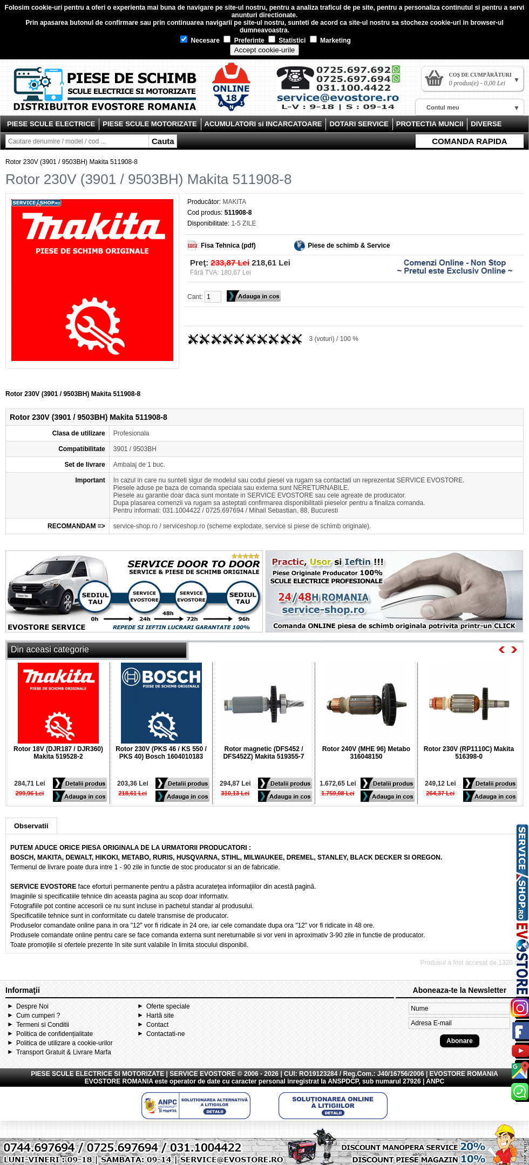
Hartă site (160, 1015)
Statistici (287, 40)
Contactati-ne (165, 1034)
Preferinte (243, 40)
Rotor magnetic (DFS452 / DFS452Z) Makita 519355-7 (263, 752)
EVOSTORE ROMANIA (119, 1081)
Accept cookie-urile (264, 50)
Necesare (200, 40)
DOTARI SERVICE (358, 124)
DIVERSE (486, 124)
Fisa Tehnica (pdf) (228, 245)
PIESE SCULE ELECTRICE (51, 124)
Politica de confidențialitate (54, 1034)
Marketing (330, 40)
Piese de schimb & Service (349, 245)
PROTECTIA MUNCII (429, 124)
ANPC (435, 1081)
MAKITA (234, 202)
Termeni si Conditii (42, 1024)
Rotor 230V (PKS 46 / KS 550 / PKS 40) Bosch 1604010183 (161, 752)
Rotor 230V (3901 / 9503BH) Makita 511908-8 (71, 162)
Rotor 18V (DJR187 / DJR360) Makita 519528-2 (58, 752)
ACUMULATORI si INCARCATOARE (263, 124)
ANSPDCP (343, 1081)
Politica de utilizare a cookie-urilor (64, 1043)
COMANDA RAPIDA (469, 141)
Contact (157, 1024)
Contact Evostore (343, 92)
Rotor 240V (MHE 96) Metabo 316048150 (366, 752)
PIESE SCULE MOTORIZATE (149, 124)
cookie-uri (46, 7)
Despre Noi (32, 1006)
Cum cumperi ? (38, 1015)
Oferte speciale (168, 1006)
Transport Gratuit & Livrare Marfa (63, 1052)
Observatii (31, 826)
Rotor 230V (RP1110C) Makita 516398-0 (469, 752)
